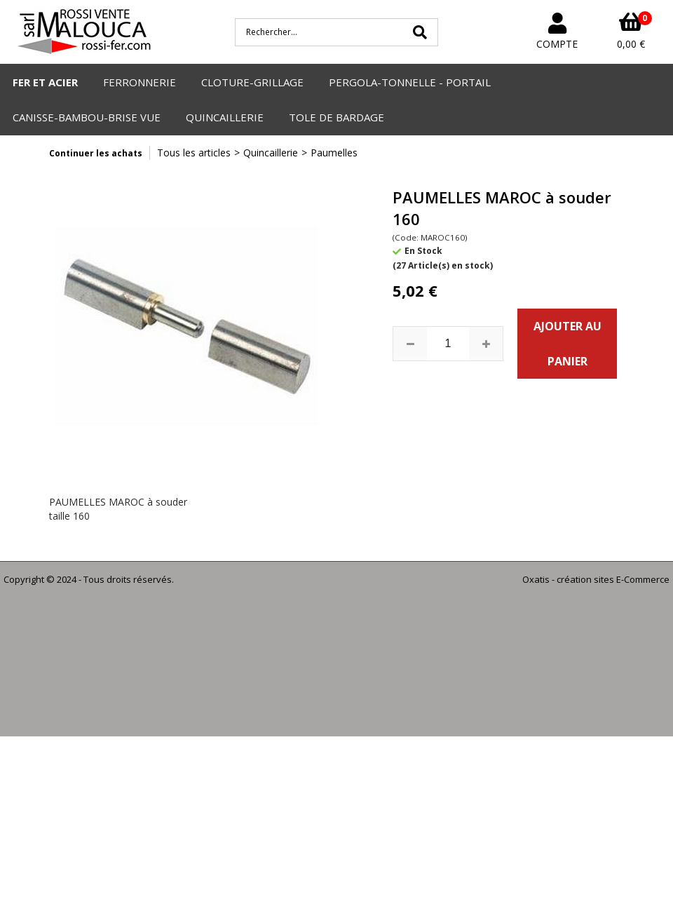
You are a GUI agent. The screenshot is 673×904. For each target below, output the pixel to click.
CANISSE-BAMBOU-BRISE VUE (87, 117)
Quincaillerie (270, 152)
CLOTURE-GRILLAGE (252, 82)
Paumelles (334, 152)
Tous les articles (194, 152)
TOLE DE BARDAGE (336, 117)
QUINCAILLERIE (225, 117)
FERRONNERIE (139, 82)
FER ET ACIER (45, 82)
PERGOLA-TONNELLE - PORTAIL (410, 82)
